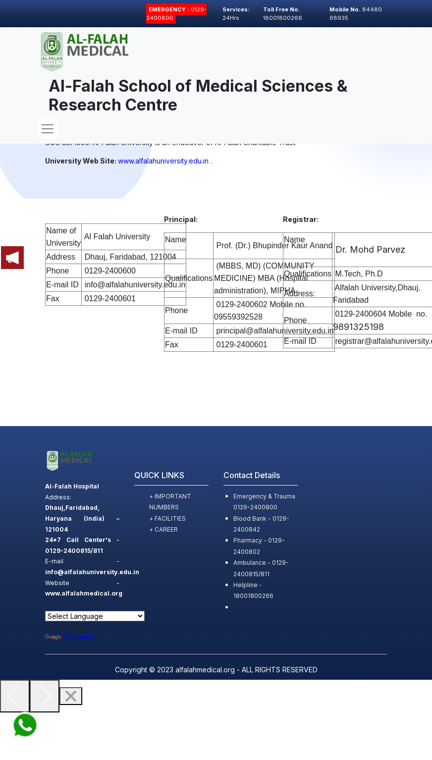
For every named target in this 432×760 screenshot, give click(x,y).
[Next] (44, 696)
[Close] (70, 696)
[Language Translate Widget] (95, 616)
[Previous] (15, 696)
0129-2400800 (176, 13)
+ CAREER (163, 529)
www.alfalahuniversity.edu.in (163, 161)
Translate (69, 637)
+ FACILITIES (167, 518)
